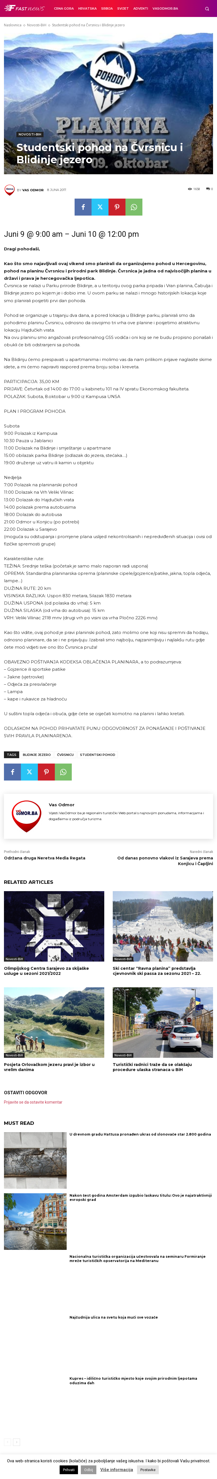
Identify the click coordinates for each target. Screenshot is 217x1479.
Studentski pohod (97, 755)
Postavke (147, 1470)
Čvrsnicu (65, 755)
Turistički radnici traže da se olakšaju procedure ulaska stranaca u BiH (152, 1067)
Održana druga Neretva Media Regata (44, 858)
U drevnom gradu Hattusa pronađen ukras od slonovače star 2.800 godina (140, 1134)
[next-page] (16, 1442)
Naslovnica (12, 25)
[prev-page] (7, 1442)
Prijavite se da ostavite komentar (33, 1102)
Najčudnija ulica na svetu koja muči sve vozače (114, 1317)
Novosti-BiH (36, 25)
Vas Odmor (33, 190)
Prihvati (69, 1470)
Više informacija (116, 1469)
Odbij (88, 1470)
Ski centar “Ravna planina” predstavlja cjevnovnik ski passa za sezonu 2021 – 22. (157, 971)
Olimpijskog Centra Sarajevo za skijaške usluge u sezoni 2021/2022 (46, 971)
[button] (207, 8)
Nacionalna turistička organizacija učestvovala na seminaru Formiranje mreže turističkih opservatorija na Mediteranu (138, 1258)
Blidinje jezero (37, 755)
